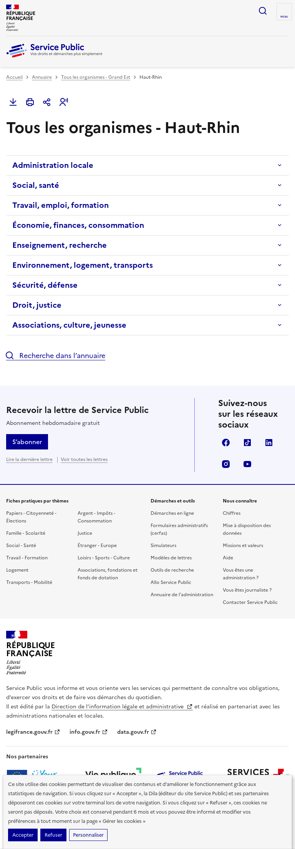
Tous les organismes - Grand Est (95, 77)
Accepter (22, 835)
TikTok (247, 442)
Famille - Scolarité (25, 533)
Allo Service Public (171, 582)
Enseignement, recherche (59, 245)
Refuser (53, 835)
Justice (85, 533)
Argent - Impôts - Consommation (96, 517)
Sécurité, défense (45, 285)
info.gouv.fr (89, 732)
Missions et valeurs (243, 545)
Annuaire (42, 77)
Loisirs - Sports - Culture (104, 557)
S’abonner (27, 441)
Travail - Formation (27, 557)
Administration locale (52, 165)
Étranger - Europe (97, 545)
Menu (284, 17)
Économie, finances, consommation (78, 225)
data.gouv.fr (137, 732)
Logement (17, 570)
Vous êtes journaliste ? (247, 590)
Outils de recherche (172, 570)
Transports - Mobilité (29, 582)
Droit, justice (36, 305)
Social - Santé (21, 545)
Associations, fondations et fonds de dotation (108, 574)
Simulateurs (163, 545)
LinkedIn (269, 442)
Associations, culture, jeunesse (69, 325)
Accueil (14, 77)
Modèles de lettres (171, 557)
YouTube (247, 464)
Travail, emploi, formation (60, 205)
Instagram (226, 464)
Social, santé (35, 185)
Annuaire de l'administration (182, 594)
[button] (64, 102)
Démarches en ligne (172, 513)
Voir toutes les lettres (84, 459)
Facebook (226, 442)
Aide (228, 557)
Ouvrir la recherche (262, 10)
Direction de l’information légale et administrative (122, 707)
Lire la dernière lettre (29, 459)
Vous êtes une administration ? (241, 574)
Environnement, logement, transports (82, 265)
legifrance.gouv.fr (33, 732)
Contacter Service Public (250, 602)
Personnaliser (88, 835)
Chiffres (231, 513)
